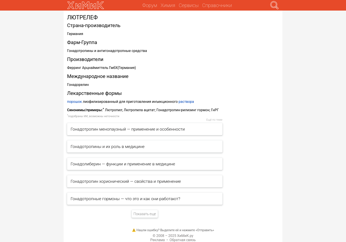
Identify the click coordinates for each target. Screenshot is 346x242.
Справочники (217, 5)
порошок (74, 102)
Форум (149, 5)
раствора (186, 102)
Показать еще (145, 214)
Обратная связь (182, 240)
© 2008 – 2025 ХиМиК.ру (173, 236)
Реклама (157, 240)
